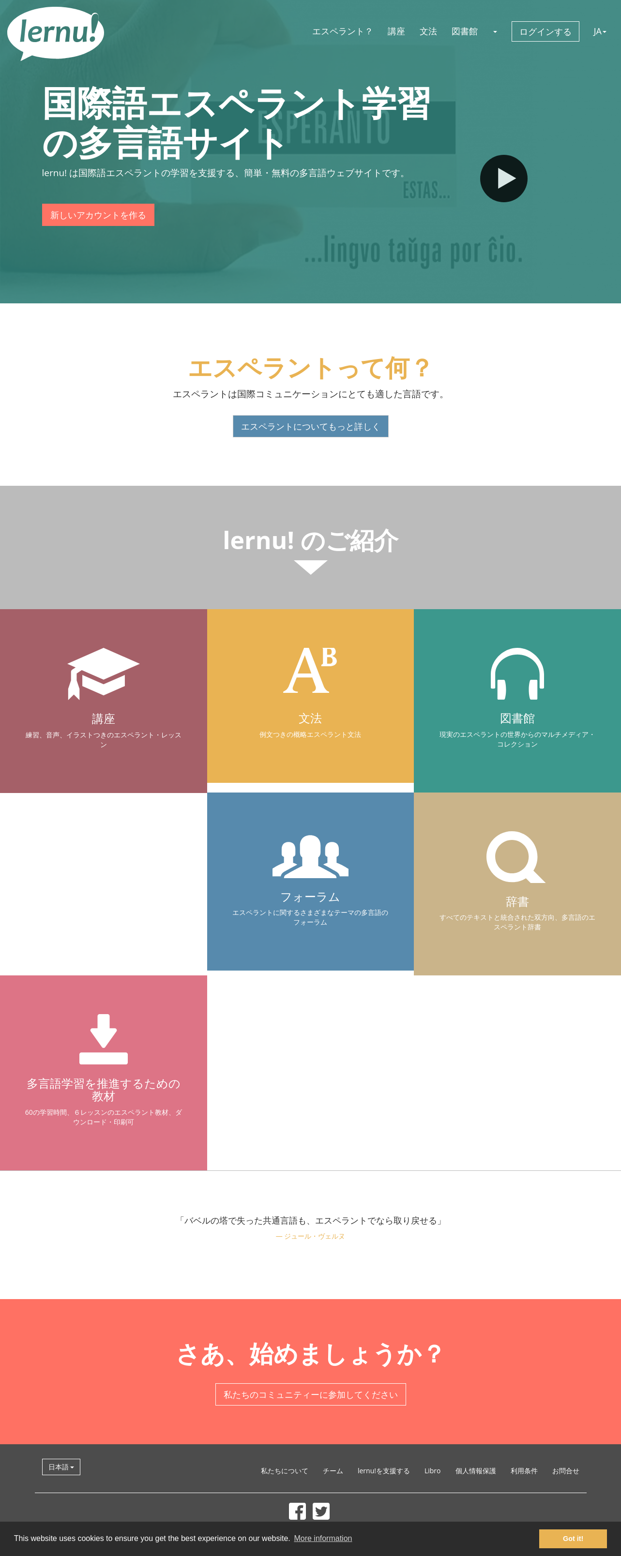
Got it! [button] (573, 1538)
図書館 (465, 31)
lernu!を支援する (384, 1470)
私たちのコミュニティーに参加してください (311, 1394)
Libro (432, 1470)
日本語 (61, 1466)
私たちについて (284, 1470)
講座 (396, 31)
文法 (428, 31)
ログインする (545, 31)
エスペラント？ (342, 31)
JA (600, 31)
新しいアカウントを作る (98, 215)
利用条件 (524, 1470)
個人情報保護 (475, 1470)
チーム (333, 1470)
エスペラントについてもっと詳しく (310, 426)
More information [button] (323, 1538)
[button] (494, 31)
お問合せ (565, 1470)
